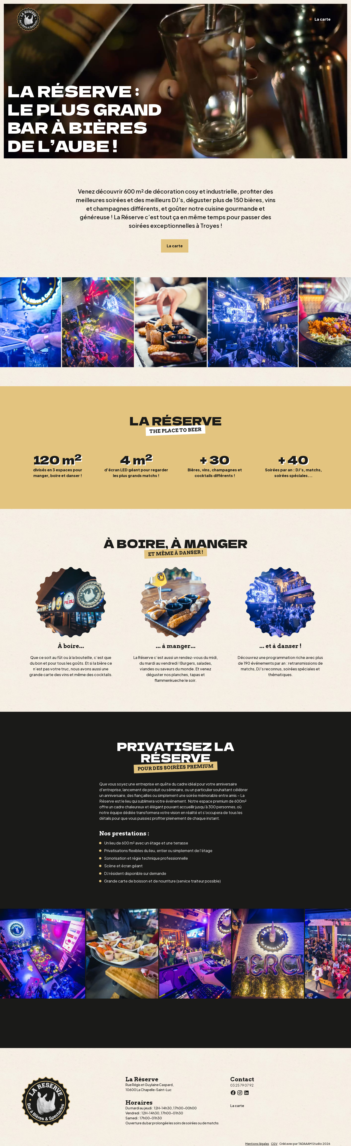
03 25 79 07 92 (242, 1085)
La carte (323, 19)
